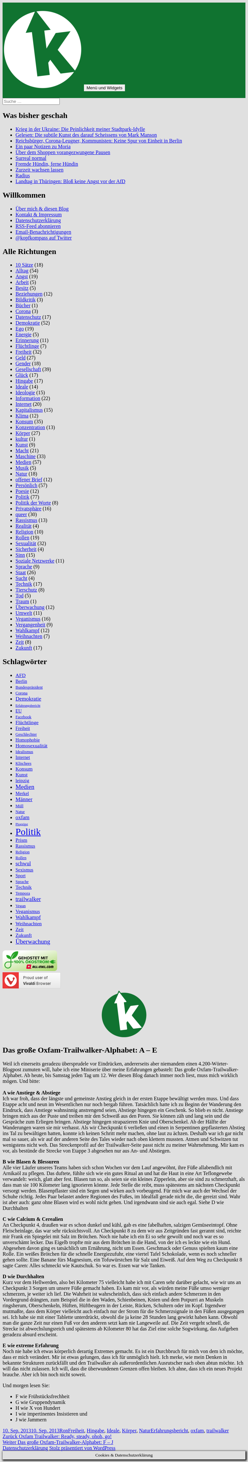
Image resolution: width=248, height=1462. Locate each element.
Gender (23, 363)
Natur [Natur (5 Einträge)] (20, 811)
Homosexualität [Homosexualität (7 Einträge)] (31, 745)
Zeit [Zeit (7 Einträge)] (20, 929)
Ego (20, 328)
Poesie (22, 491)
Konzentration (30, 427)
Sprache (24, 566)
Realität (24, 526)
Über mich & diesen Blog (42, 208)
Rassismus (26, 520)
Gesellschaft (28, 369)
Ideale (22, 386)
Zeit (20, 642)
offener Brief (29, 479)
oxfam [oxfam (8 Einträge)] (22, 817)
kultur (22, 439)
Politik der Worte (33, 502)
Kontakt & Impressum (39, 214)
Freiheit (24, 352)
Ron (63, 1430)
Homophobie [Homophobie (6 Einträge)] (28, 739)
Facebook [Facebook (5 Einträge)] (23, 717)
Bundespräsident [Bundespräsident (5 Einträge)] (29, 687)
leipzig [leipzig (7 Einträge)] (22, 780)
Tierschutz (26, 590)
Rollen (22, 537)
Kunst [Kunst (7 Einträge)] (21, 774)
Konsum (24, 421)
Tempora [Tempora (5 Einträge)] (23, 893)
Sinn (20, 555)
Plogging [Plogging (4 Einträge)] (22, 824)
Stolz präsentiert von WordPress (82, 1448)
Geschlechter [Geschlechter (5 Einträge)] (26, 734)
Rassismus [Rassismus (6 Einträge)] (25, 846)
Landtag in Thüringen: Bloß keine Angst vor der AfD (70, 181)
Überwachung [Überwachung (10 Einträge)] (33, 941)
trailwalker (217, 1430)
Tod (20, 595)
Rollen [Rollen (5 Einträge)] (21, 858)
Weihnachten (29, 636)
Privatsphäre (28, 508)
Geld (21, 357)
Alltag (22, 270)
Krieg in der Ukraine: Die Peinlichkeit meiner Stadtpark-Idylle (80, 129)
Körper (23, 433)
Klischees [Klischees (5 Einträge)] (23, 763)
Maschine (26, 456)
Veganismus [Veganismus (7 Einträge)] (28, 911)
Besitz (22, 288)
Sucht (21, 578)
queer (21, 514)
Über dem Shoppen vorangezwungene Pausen (63, 152)
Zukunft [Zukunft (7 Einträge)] (24, 935)
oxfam (197, 1430)
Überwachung (30, 607)
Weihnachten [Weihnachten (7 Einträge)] (29, 923)
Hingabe (24, 381)
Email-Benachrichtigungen (43, 232)
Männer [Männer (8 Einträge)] (24, 799)
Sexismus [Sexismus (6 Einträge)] (24, 869)
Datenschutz (28, 317)
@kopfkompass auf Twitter (44, 237)
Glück (22, 375)
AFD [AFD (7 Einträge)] (21, 675)
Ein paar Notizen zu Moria (43, 146)
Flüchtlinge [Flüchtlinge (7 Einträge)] (27, 722)
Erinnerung (27, 340)
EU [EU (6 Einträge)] (19, 710)
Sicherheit (26, 549)
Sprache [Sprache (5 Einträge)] (22, 881)
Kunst (22, 444)
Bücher (23, 305)
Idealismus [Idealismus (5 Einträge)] (24, 752)
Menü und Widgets (104, 87)
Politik (22, 497)
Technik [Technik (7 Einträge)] (24, 887)
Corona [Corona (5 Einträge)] (21, 693)
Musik (22, 468)
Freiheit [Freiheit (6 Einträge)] (23, 728)
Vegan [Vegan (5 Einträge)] (21, 906)
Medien (23, 462)
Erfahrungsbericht (169, 1430)
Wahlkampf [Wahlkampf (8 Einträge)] (28, 917)
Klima (22, 415)
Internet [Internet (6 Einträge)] (23, 757)
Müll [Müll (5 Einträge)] (20, 806)
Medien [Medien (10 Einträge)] (25, 786)
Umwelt (24, 613)
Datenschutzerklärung (38, 220)
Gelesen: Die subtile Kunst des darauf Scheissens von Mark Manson (86, 135)
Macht (22, 450)
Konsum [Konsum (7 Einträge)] (24, 768)
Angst (22, 276)
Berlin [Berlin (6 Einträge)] (21, 681)
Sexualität (26, 543)
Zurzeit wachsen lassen (39, 169)
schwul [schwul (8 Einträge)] (23, 863)
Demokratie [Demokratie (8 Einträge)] (28, 699)
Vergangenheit (30, 624)
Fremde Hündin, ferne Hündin (47, 164)
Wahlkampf (27, 630)
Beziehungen (29, 294)
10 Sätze (24, 265)
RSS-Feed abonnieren (38, 226)
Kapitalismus (29, 410)
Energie (23, 334)
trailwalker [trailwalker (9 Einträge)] (28, 899)
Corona (23, 311)
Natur (21, 473)
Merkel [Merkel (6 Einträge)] (22, 793)
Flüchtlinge (27, 346)
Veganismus (28, 619)
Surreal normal (31, 158)
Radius (23, 175)
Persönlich (26, 485)
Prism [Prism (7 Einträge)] (21, 840)
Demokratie (28, 323)
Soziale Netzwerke (35, 561)
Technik (24, 584)
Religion (24, 532)
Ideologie (25, 392)
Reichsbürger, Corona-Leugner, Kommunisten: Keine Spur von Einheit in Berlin (99, 140)
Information (28, 398)
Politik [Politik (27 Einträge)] (28, 832)
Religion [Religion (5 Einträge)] (23, 852)
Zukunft (24, 648)
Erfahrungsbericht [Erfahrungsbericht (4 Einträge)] (28, 705)
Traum (22, 601)
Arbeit (22, 282)
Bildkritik (26, 299)
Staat (21, 572)
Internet (24, 404)
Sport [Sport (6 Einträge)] (21, 875)
